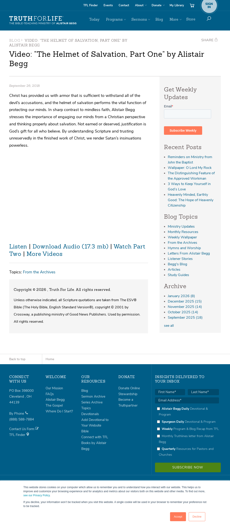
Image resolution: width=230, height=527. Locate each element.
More (174, 19)
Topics (86, 408)
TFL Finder (90, 5)
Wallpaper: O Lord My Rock (190, 167)
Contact (124, 5)
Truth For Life (43, 20)
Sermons (141, 19)
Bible (85, 431)
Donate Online (129, 388)
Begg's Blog (177, 264)
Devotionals (90, 414)
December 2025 (185, 301)
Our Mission (54, 388)
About (139, 5)
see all (169, 325)
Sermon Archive (93, 396)
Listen (18, 247)
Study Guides (178, 274)
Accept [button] (178, 516)
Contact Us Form (24, 429)
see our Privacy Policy (36, 495)
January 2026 (181, 296)
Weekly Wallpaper (182, 237)
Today (99, 19)
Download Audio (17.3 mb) (71, 247)
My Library (177, 5)
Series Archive (92, 402)
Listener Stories (180, 258)
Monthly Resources (183, 231)
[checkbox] (187, 432)
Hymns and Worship (184, 248)
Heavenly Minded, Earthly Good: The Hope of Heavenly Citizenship (190, 200)
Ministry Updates (181, 226)
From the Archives (39, 272)
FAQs (50, 394)
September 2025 (185, 317)
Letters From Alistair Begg (189, 253)
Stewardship (127, 394)
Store (190, 19)
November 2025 (185, 306)
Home (50, 359)
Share (209, 40)
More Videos (45, 254)
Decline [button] (196, 516)
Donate (156, 5)
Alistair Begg (55, 399)
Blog (160, 19)
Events (108, 5)
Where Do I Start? (59, 411)
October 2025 (183, 312)
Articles (174, 269)
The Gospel (54, 405)
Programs (117, 19)
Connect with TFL (94, 437)
